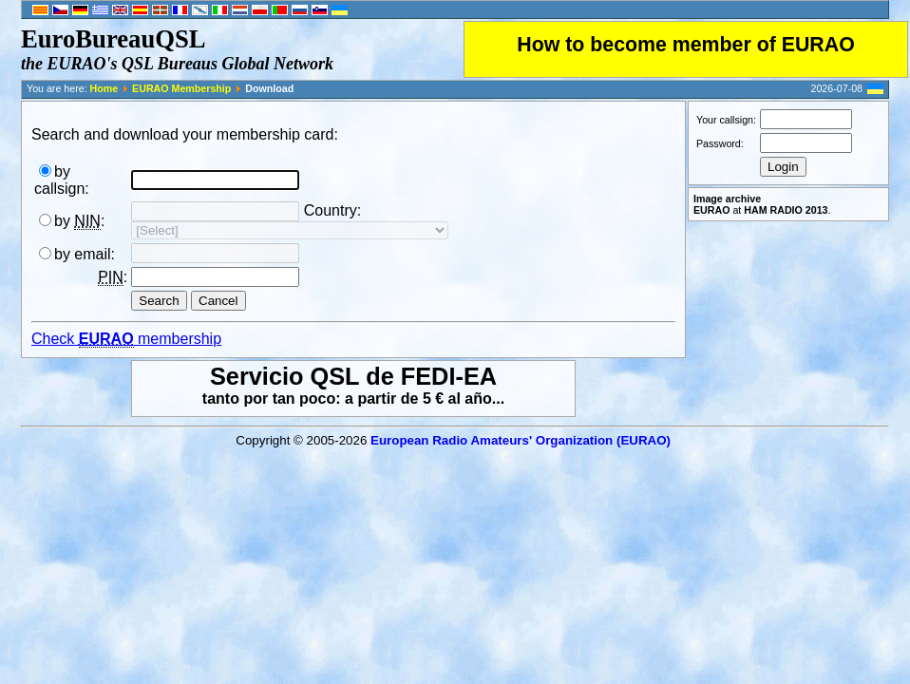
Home (104, 88)
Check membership (126, 339)
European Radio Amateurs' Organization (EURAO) (520, 440)
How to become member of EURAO (686, 44)
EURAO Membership (181, 88)
